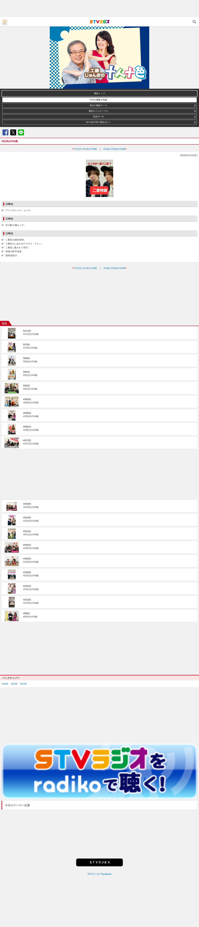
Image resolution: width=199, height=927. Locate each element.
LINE (21, 132)
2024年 (14, 684)
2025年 (5, 684)
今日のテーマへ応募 (17, 805)
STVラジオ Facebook (99, 874)
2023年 (23, 684)
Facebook (5, 132)
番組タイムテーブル (98, 111)
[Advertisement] (99, 9)
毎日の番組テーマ (98, 105)
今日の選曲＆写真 (98, 99)
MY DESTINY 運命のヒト (98, 122)
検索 (194, 21)
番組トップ (99, 93)
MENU (4, 21)
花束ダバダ (98, 116)
